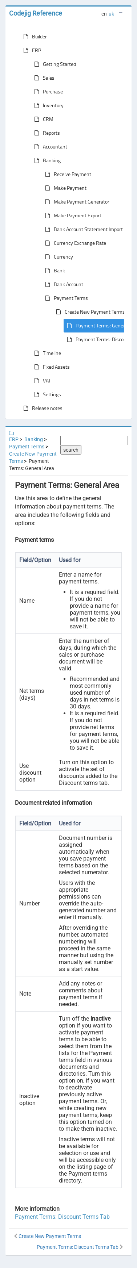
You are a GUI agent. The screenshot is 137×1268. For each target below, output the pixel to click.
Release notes (41, 408)
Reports (45, 132)
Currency (57, 256)
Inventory (47, 105)
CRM (42, 119)
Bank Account (62, 284)
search (70, 450)
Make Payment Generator (75, 201)
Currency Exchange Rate (74, 243)
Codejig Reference (35, 13)
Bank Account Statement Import (82, 229)
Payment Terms (65, 298)
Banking (46, 160)
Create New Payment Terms (89, 311)
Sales (43, 77)
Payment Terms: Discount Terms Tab (62, 1216)
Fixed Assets (50, 366)
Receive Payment (66, 174)
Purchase (47, 91)
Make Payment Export (71, 215)
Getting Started (53, 64)
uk (111, 14)
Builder (33, 36)
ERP (30, 50)
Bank (53, 270)
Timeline (46, 353)
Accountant (49, 146)
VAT (41, 380)
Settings (46, 394)
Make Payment (64, 188)
